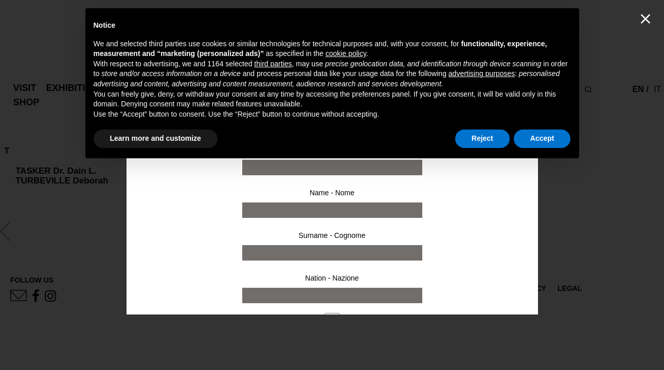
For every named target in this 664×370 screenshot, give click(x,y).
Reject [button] (482, 138)
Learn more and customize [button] (155, 138)
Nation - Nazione (331, 278)
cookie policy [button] (346, 53)
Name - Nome (332, 193)
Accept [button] (542, 138)
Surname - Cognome (332, 235)
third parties (273, 64)
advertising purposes (481, 73)
